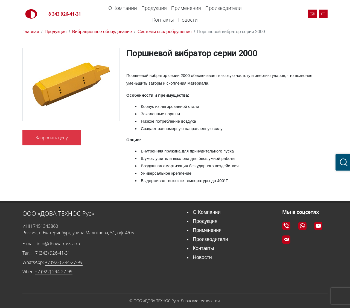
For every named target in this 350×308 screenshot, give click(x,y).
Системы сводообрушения (165, 31)
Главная (30, 31)
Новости (188, 19)
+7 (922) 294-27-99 (63, 262)
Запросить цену (52, 138)
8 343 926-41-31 (64, 14)
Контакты (163, 19)
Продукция (154, 8)
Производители (223, 8)
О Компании (122, 8)
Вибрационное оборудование (102, 31)
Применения (186, 8)
